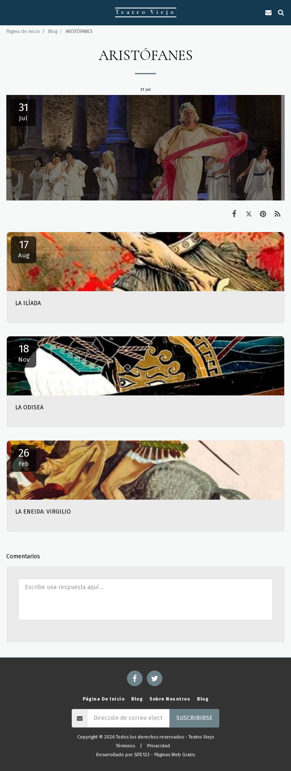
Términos (125, 746)
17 (23, 248)
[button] (9, 12)
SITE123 (142, 754)
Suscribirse (194, 718)
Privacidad (158, 746)
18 (23, 352)
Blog (52, 31)
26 (23, 457)
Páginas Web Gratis (174, 754)
